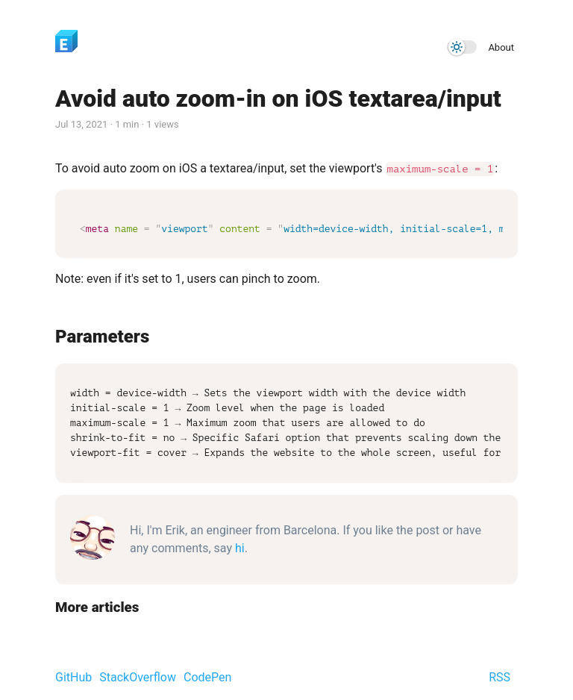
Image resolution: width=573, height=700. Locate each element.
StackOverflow (137, 676)
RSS (499, 676)
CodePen (207, 676)
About (501, 47)
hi (240, 547)
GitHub (73, 676)
